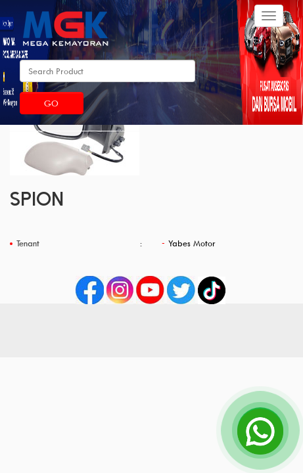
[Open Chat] (260, 430)
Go (51, 103)
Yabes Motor (192, 243)
